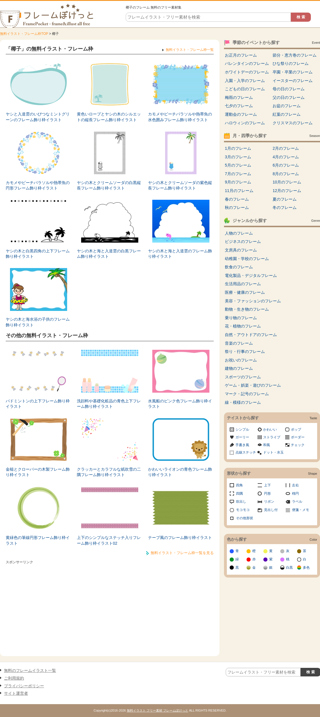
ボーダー (298, 437)
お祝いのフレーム (241, 360)
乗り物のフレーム (241, 317)
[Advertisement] (110, 606)
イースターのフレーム (293, 80)
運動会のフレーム (241, 114)
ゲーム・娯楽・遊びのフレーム (253, 385)
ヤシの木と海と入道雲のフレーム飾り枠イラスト (180, 254)
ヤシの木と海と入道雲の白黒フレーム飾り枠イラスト (109, 254)
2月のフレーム (286, 148)
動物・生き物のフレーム (247, 309)
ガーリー (242, 437)
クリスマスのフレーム (293, 123)
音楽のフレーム (239, 343)
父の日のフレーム (289, 97)
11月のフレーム (239, 190)
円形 (267, 494)
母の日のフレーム (289, 89)
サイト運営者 (16, 693)
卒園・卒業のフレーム (293, 72)
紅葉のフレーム (287, 114)
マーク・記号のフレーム (247, 394)
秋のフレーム (237, 207)
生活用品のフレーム (243, 283)
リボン (269, 502)
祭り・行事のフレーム (245, 351)
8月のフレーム (286, 173)
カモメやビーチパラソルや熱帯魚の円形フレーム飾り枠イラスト (38, 185)
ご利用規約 (14, 678)
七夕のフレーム (239, 105)
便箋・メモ (300, 510)
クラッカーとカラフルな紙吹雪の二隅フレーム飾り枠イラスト (109, 472)
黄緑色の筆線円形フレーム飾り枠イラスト (38, 540)
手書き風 (242, 445)
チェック (298, 445)
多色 (306, 568)
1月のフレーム (238, 148)
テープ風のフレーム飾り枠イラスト (180, 537)
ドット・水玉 (273, 452)
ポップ (296, 430)
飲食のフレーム (239, 267)
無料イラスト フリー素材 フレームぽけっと (157, 710)
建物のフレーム (239, 368)
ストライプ (271, 437)
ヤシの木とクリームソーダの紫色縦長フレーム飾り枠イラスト (180, 185)
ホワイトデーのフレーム (247, 72)
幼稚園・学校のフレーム (247, 258)
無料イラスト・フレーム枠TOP (24, 34)
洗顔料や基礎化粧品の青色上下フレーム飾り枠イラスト (109, 404)
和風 (266, 445)
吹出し (241, 502)
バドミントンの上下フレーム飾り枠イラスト (38, 404)
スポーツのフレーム (243, 377)
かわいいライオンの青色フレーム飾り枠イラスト (180, 472)
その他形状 (244, 518)
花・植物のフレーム (243, 326)
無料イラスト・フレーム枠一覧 (190, 50)
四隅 (239, 494)
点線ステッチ (245, 452)
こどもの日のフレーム (245, 89)
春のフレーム (237, 199)
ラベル (297, 502)
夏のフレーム (285, 199)
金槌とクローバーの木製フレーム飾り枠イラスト (38, 472)
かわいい (270, 430)
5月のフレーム (238, 165)
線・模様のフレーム (243, 402)
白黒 (289, 568)
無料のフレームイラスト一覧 (30, 670)
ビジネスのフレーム (243, 241)
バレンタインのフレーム (247, 63)
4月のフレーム (286, 157)
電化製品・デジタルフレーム (251, 275)
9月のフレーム (238, 182)
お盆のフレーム (287, 105)
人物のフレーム (239, 233)
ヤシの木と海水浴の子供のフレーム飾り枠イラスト (38, 322)
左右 (295, 485)
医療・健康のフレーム (245, 292)
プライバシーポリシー (24, 686)
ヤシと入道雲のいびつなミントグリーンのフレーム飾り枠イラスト (38, 117)
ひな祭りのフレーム (291, 63)
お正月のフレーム (241, 55)
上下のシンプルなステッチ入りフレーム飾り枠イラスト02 (109, 540)
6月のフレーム (286, 165)
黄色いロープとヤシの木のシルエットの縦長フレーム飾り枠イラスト (109, 117)
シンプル (242, 430)
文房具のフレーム (241, 250)
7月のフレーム (238, 173)
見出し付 (271, 510)
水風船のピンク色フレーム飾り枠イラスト (180, 404)
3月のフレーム (238, 157)
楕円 (295, 494)
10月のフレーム (287, 182)
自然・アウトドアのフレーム (251, 334)
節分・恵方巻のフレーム (295, 55)
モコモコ (243, 510)
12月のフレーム (287, 190)
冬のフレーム (285, 207)
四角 (239, 485)
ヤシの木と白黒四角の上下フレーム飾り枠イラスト (38, 254)
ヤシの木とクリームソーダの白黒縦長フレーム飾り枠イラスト (109, 185)
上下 (267, 485)
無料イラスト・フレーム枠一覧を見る (182, 553)
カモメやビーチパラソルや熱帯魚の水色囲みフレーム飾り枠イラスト (180, 117)
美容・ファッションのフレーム (253, 301)
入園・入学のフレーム (245, 80)
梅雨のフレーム (239, 97)
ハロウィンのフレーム (245, 123)
